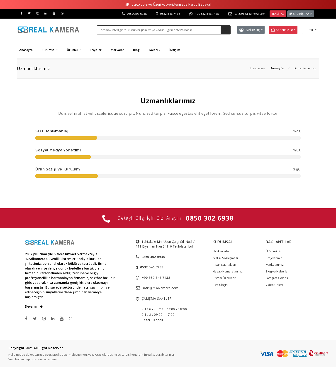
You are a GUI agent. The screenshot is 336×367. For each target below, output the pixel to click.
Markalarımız (275, 264)
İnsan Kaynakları (224, 264)
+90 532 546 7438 (207, 14)
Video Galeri (274, 285)
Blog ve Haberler (277, 271)
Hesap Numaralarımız (228, 271)
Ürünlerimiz (274, 251)
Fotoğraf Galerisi (277, 278)
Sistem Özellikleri (224, 278)
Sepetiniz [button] (282, 30)
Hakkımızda (221, 251)
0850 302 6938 (137, 14)
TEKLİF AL (278, 14)
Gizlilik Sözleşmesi (225, 258)
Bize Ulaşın (220, 285)
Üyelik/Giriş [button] (249, 30)
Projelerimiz (274, 258)
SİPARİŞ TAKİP (300, 14)
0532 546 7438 (170, 14)
